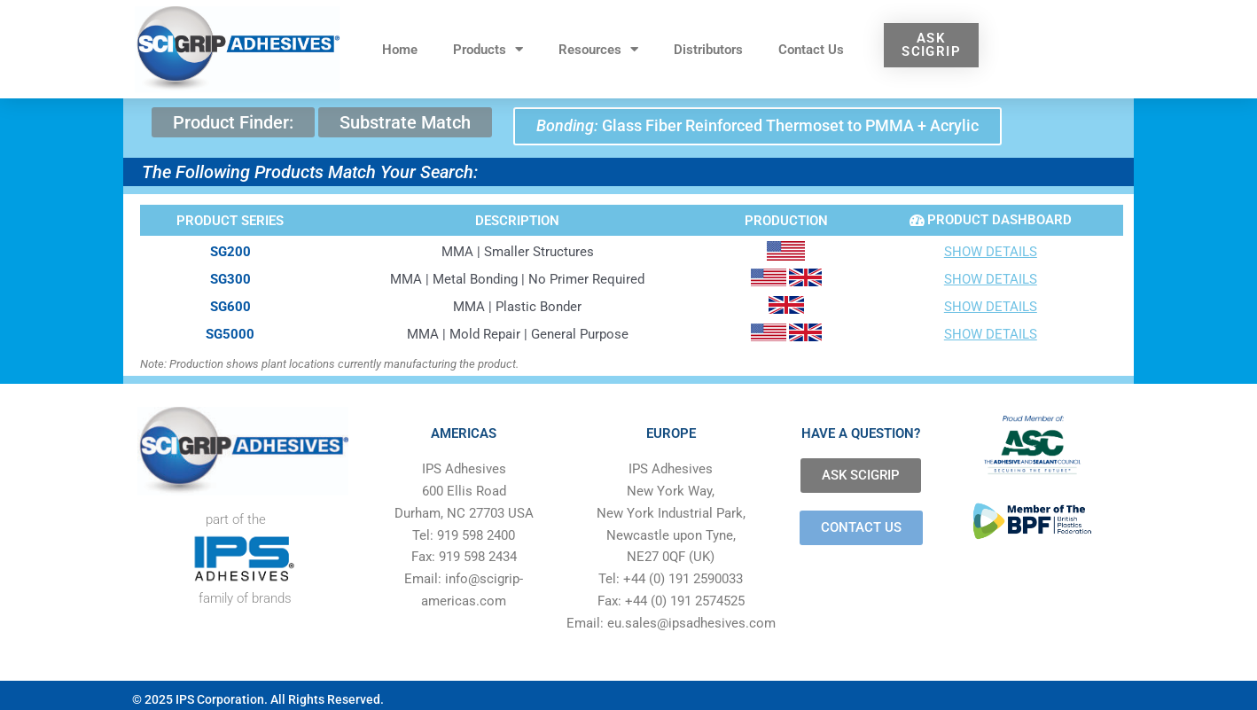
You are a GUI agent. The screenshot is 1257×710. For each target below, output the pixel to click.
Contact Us (811, 50)
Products (488, 49)
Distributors (708, 50)
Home (400, 50)
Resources (598, 49)
